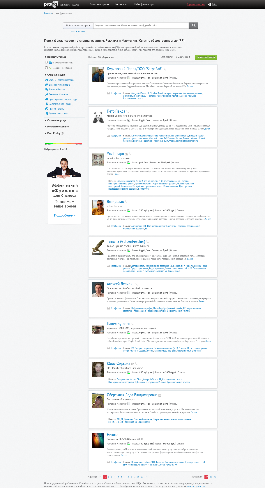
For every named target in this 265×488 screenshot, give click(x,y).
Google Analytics (188, 96)
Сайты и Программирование (62, 80)
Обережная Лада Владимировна (132, 395)
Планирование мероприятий (121, 184)
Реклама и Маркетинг (58, 94)
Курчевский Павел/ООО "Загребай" (134, 69)
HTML (202, 462)
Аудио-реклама (183, 382)
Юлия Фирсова (118, 364)
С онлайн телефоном (62, 68)
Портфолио (114, 93)
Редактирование (170, 186)
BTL (144, 226)
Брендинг (133, 189)
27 (142, 477)
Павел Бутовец (118, 324)
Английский (126, 186)
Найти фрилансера (143, 4)
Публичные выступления (164, 141)
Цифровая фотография (141, 308)
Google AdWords (138, 93)
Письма (179, 138)
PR (148, 93)
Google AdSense (130, 351)
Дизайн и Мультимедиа (59, 85)
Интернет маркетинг (173, 93)
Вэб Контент (169, 138)
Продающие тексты (139, 138)
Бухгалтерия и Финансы (60, 104)
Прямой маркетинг (143, 184)
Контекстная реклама (192, 93)
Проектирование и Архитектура (63, 99)
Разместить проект (99, 4)
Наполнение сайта (179, 136)
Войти (212, 4)
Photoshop (157, 308)
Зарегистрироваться (196, 4)
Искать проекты (78, 31)
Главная (48, 13)
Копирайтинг (164, 136)
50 (215, 477)
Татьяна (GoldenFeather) (126, 242)
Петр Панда (116, 111)
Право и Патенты (56, 109)
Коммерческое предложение (144, 136)
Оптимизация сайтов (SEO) (135, 96)
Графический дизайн (172, 308)
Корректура (143, 189)
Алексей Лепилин (120, 284)
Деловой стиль (156, 138)
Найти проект (121, 4)
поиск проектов (196, 486)
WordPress (132, 465)
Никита (112, 435)
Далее (190, 86)
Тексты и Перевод (57, 89)
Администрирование (58, 113)
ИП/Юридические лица (62, 63)
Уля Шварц (115, 154)
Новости (193, 136)
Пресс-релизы (185, 186)
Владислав (115, 202)
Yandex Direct (156, 93)
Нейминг (194, 138)
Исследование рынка (133, 98)
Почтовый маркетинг (142, 141)
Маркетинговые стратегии (168, 96)
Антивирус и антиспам (148, 465)
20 (211, 477)
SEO (125, 465)
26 (138, 477)
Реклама (152, 96)
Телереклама (174, 271)
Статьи (186, 138)
